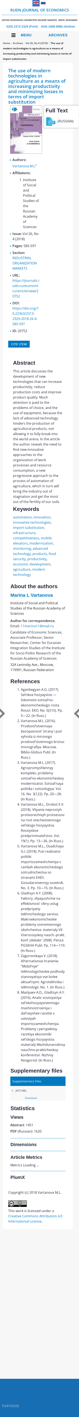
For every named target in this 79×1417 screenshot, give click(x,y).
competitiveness (26, 538)
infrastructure (24, 533)
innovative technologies (32, 522)
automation (22, 517)
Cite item (19, 344)
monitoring (22, 548)
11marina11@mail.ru (37, 626)
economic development (32, 564)
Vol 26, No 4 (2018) (37, 43)
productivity (37, 559)
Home (6, 43)
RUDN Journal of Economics (39, 15)
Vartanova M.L (23, 166)
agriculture (22, 569)
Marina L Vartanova (31, 595)
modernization (41, 543)
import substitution (28, 527)
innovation (42, 517)
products (39, 553)
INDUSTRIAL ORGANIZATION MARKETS (24, 263)
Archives (58, 35)
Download (31, 1098)
